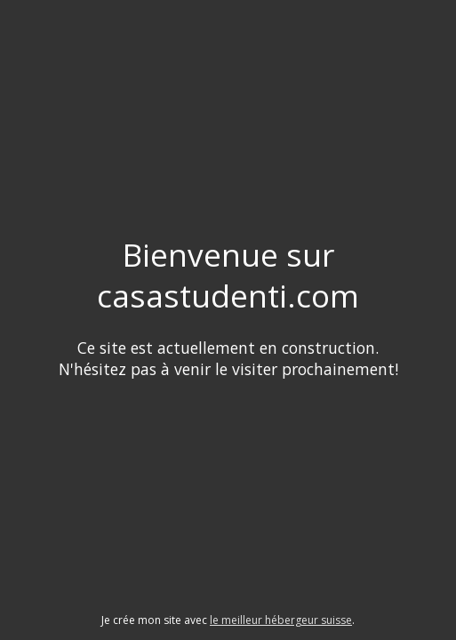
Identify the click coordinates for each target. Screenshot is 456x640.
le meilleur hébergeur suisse (281, 620)
